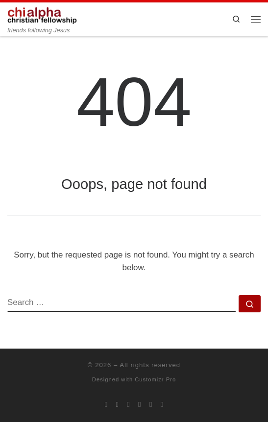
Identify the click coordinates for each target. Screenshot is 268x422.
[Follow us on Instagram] (128, 404)
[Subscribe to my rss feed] (106, 404)
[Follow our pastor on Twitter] (150, 404)
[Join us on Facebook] (117, 404)
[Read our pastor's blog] (162, 404)
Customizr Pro (155, 379)
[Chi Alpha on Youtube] (139, 404)
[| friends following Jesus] (42, 14)
